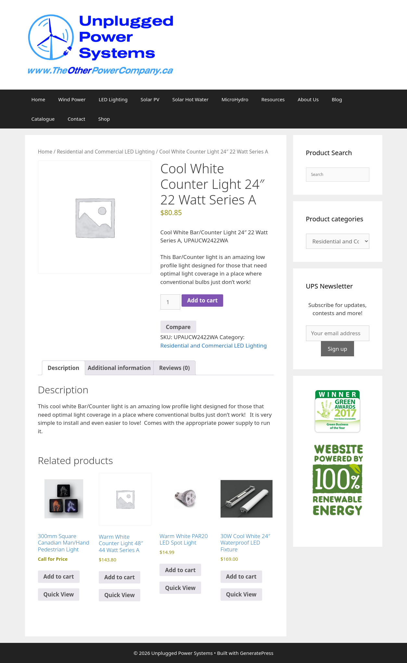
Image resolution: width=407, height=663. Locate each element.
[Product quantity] (170, 302)
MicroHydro (235, 99)
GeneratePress (256, 653)
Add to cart (202, 300)
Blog (337, 99)
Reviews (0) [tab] (174, 368)
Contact (76, 119)
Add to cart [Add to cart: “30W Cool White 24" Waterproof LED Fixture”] (241, 576)
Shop (104, 119)
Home (38, 99)
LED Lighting (113, 99)
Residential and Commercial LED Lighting (106, 151)
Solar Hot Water (190, 99)
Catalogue (43, 119)
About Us (308, 99)
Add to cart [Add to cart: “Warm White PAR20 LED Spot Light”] (180, 570)
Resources (273, 99)
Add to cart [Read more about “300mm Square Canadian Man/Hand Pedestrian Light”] (59, 576)
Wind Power (72, 99)
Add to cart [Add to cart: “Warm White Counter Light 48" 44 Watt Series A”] (119, 577)
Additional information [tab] (119, 368)
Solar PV (150, 99)
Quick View (59, 594)
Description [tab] (63, 368)
